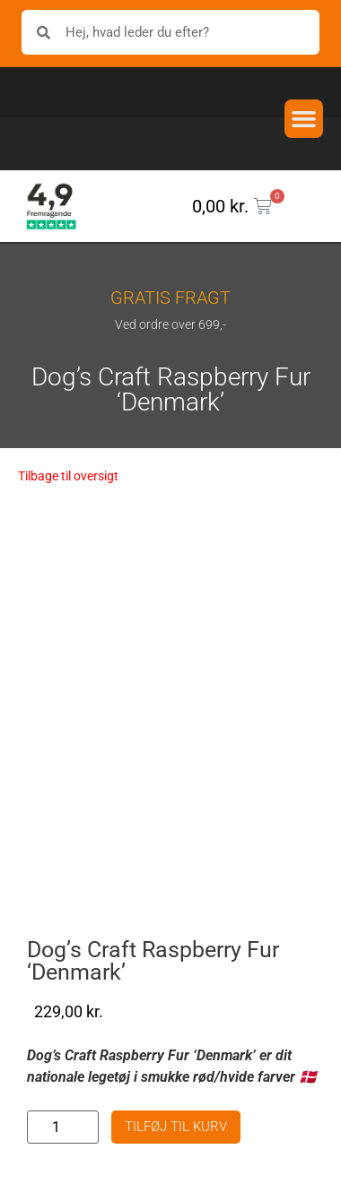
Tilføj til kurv (176, 1127)
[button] (304, 119)
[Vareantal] (63, 1127)
